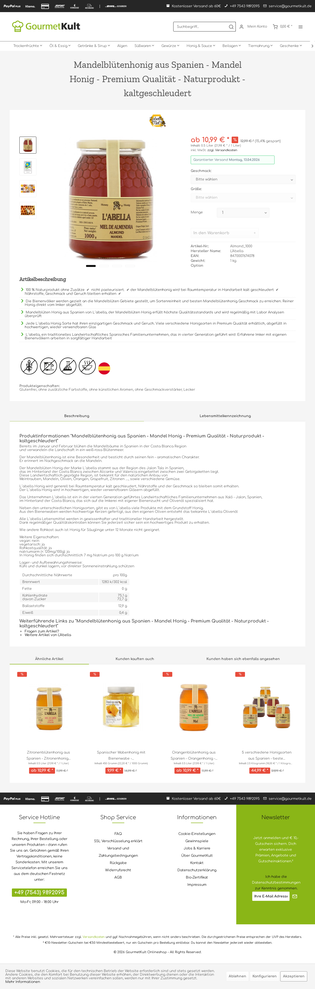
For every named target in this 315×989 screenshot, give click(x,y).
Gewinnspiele (196, 841)
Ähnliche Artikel (49, 659)
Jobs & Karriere (197, 848)
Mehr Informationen (22, 982)
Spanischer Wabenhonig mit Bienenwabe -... (121, 755)
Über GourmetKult (197, 855)
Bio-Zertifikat (197, 877)
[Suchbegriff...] (204, 26)
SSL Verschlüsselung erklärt (118, 841)
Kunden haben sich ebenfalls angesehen (243, 659)
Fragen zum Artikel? (39, 631)
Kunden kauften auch (135, 659)
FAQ (118, 834)
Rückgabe (118, 863)
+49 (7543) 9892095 (39, 893)
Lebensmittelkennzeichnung (225, 416)
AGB (118, 877)
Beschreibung (76, 416)
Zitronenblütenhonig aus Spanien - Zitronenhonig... (48, 755)
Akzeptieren (294, 976)
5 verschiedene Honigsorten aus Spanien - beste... (266, 755)
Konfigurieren (264, 976)
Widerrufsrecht (118, 870)
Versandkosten (94, 937)
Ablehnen (237, 976)
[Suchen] (231, 26)
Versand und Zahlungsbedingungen (118, 852)
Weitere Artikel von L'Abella (45, 635)
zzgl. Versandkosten (222, 150)
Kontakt (197, 863)
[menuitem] (204, 26)
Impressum (196, 885)
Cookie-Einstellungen (196, 834)
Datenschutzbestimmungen (276, 882)
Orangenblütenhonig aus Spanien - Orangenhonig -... (194, 755)
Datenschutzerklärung (196, 870)
